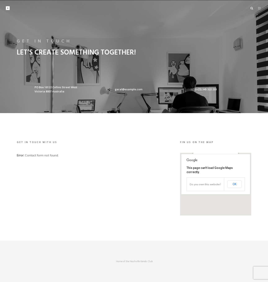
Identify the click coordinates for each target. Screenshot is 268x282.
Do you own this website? (205, 184)
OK (234, 184)
